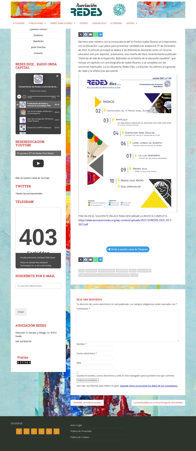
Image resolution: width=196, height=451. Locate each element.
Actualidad (18, 23)
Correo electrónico (87, 353)
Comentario (83, 309)
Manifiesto (38, 41)
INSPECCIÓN (122, 270)
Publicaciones (36, 23)
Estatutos (38, 35)
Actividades (116, 23)
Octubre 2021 (144, 270)
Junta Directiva (38, 47)
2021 (81, 270)
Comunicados (99, 23)
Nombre (82, 344)
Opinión (84, 23)
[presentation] (38, 303)
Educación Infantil (106, 270)
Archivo (130, 23)
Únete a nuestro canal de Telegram (127, 249)
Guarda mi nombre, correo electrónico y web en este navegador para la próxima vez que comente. (126, 376)
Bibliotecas (91, 270)
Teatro (134, 275)
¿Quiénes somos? (38, 29)
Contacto (38, 53)
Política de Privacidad (80, 431)
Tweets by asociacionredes (28, 193)
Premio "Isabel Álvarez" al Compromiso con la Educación (104, 275)
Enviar (21, 311)
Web (79, 363)
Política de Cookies (79, 437)
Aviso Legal (76, 425)
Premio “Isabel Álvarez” (61, 23)
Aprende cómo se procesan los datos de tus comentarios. (149, 385)
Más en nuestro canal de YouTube (32, 178)
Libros (133, 270)
